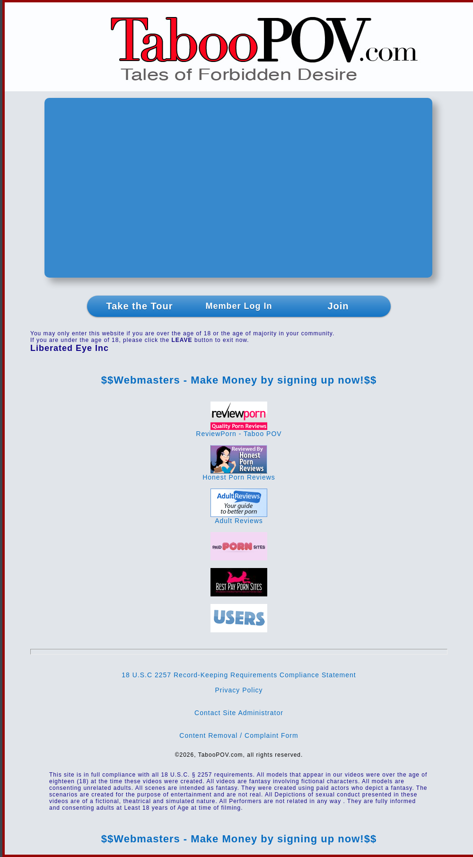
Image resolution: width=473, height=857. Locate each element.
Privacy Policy (239, 690)
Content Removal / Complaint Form (238, 735)
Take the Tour (139, 306)
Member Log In (238, 306)
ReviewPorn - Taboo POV (238, 430)
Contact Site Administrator (238, 713)
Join (338, 306)
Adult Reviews (238, 518)
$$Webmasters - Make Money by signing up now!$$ (239, 380)
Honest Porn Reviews (238, 474)
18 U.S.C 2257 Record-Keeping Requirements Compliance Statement (239, 675)
